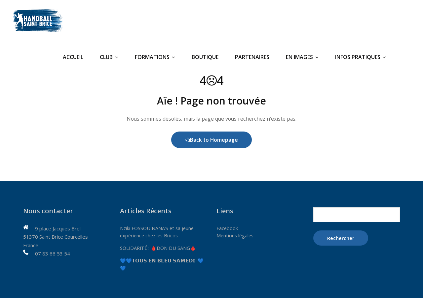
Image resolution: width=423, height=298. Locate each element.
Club (109, 57)
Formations (155, 57)
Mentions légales (235, 235)
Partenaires (252, 57)
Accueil (73, 57)
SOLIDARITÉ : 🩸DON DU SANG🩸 (159, 248)
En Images (302, 57)
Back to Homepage (212, 139)
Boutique (205, 57)
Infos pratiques (360, 57)
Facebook (227, 228)
